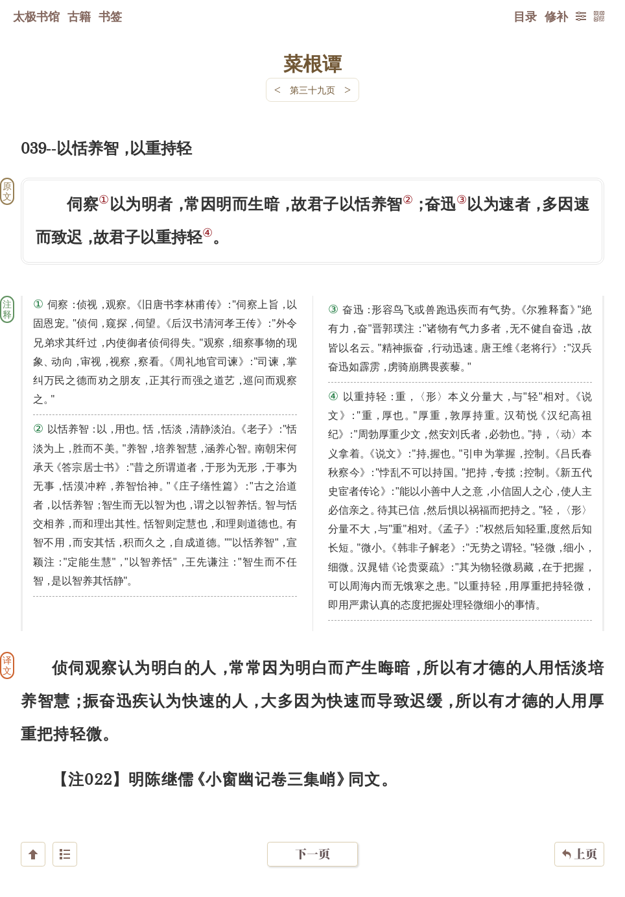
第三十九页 (312, 89)
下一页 (312, 819)
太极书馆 (36, 16)
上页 (579, 819)
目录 (525, 16)
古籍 (79, 16)
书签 (110, 16)
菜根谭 (312, 63)
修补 (556, 16)
